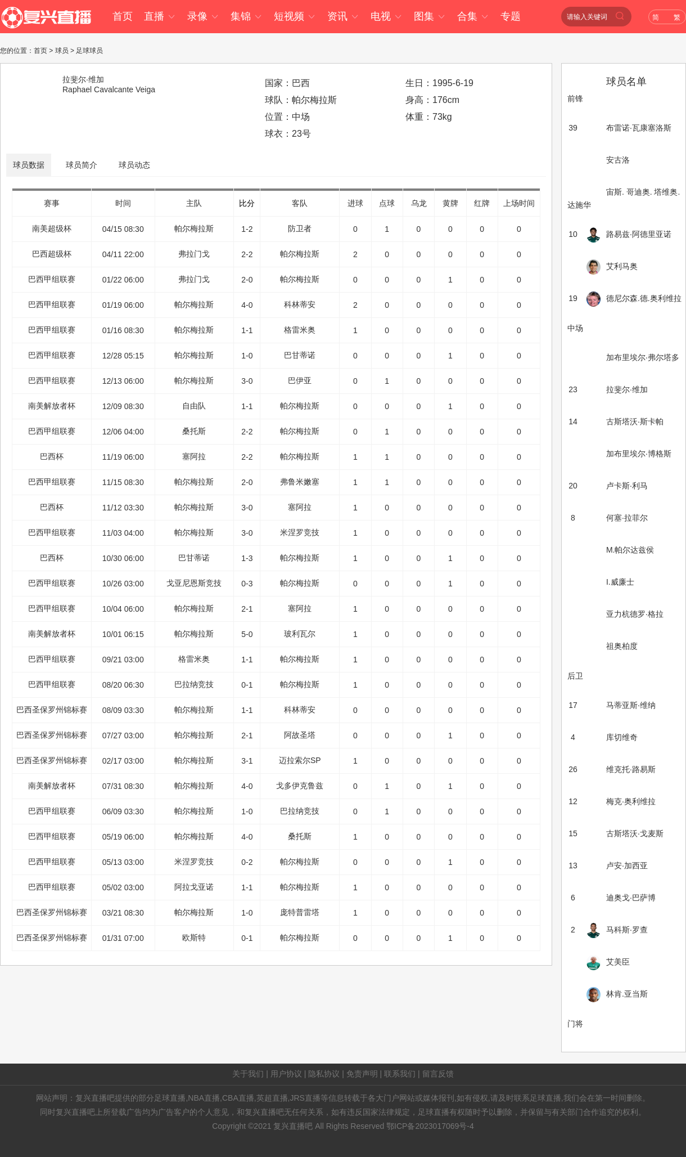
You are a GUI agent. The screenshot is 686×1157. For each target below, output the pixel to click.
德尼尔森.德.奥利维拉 (624, 298)
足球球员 (89, 51)
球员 (62, 51)
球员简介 (81, 164)
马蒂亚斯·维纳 (611, 705)
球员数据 (28, 164)
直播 (160, 16)
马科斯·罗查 (607, 929)
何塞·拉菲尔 (607, 517)
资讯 (343, 16)
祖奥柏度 (608, 646)
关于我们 (248, 1073)
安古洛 (604, 159)
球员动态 (134, 164)
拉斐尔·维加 (607, 389)
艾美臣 (604, 961)
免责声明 (362, 1073)
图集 (430, 16)
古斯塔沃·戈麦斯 (615, 833)
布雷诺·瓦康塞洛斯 (619, 127)
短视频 (295, 16)
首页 (122, 16)
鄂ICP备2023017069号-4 (430, 1126)
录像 (203, 16)
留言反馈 (438, 1073)
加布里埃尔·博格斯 (625, 453)
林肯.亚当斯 (613, 993)
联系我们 (400, 1073)
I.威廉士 (606, 581)
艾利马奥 (608, 266)
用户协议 (286, 1073)
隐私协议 (324, 1073)
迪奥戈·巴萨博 (611, 897)
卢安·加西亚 (607, 865)
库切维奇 (602, 737)
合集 (473, 16)
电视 (387, 16)
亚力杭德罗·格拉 (621, 613)
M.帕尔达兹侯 (616, 549)
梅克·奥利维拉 (611, 801)
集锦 (247, 16)
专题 (510, 16)
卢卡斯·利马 (607, 485)
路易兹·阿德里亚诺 (619, 234)
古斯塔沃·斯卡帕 (615, 421)
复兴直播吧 (293, 1126)
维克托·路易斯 (611, 769)
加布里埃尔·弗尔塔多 (629, 357)
